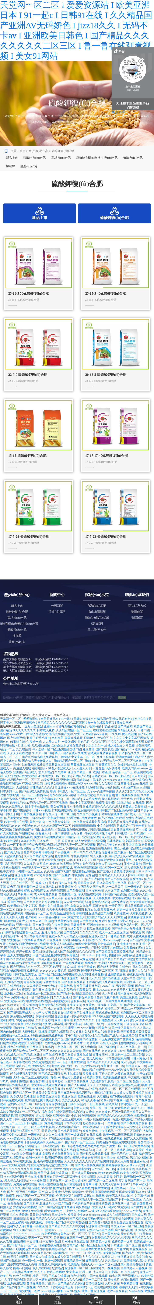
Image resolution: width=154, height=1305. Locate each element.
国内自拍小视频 (10, 1039)
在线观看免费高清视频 (72, 837)
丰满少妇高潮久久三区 (25, 1139)
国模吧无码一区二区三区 (97, 978)
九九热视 (142, 1177)
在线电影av (50, 894)
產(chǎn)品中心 (39, 151)
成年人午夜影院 (20, 997)
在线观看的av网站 (66, 1024)
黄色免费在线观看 (108, 1020)
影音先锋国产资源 (61, 742)
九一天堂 (141, 1112)
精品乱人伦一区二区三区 (59, 822)
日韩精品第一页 (73, 1268)
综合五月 (13, 894)
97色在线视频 (22, 1284)
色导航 (4, 997)
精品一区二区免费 (94, 1287)
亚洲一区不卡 (35, 1165)
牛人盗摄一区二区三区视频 (50, 757)
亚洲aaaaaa (92, 1074)
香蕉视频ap (39, 776)
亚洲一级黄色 (132, 871)
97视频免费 (146, 1043)
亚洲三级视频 (22, 1097)
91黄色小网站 (25, 1028)
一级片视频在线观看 (97, 1127)
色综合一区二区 (122, 780)
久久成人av (11, 1062)
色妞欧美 (57, 746)
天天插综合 (48, 1139)
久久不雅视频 (106, 765)
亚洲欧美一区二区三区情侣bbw (27, 803)
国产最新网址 (32, 1211)
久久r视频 (112, 933)
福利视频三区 (13, 871)
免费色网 (91, 883)
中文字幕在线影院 (57, 829)
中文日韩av (34, 1249)
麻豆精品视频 (124, 1238)
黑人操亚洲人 (133, 875)
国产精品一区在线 (69, 1001)
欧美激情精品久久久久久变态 (110, 1245)
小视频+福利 (94, 734)
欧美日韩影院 (78, 921)
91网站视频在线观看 (75, 1249)
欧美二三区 (66, 1207)
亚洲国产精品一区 (79, 780)
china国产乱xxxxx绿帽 (135, 795)
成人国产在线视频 (66, 959)
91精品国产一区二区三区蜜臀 (35, 1203)
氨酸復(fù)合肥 (126, 159)
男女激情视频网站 (122, 837)
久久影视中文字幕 (112, 1135)
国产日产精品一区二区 (22, 1253)
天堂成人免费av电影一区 (114, 971)
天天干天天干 (55, 917)
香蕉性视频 (14, 910)
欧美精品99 (17, 810)
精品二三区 (39, 1284)
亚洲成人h (99, 1215)
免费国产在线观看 (116, 887)
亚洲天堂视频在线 (19, 963)
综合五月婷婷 (19, 936)
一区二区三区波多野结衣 (48, 963)
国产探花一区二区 (103, 1177)
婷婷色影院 (57, 898)
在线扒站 (112, 1112)
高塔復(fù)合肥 (57, 159)
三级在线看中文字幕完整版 (47, 826)
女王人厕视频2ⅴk (61, 875)
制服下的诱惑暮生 (38, 746)
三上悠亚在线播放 (75, 1219)
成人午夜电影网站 (35, 944)
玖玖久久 (68, 849)
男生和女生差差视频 (98, 1257)
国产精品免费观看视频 (94, 1161)
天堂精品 (103, 1104)
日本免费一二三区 (48, 849)
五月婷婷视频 (131, 852)
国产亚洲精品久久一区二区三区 (31, 974)
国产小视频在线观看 (111, 826)
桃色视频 (69, 913)
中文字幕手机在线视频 (118, 1226)
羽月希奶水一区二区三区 (54, 784)
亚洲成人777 (26, 1116)
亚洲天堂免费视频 (50, 868)
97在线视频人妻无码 (23, 1081)
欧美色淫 (72, 963)
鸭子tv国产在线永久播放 (71, 761)
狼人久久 (94, 986)
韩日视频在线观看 (127, 803)
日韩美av (82, 788)
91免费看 (123, 1215)
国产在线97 (49, 1062)
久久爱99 (138, 1158)
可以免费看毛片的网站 (107, 955)
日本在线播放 (113, 1032)
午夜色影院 (137, 940)
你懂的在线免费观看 (51, 1253)
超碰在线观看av (93, 1131)
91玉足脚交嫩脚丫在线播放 (116, 1047)
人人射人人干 (82, 776)
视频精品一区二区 (37, 921)
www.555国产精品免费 (38, 955)
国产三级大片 (13, 955)
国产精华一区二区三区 (80, 1150)
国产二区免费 (62, 883)
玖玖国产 (140, 841)
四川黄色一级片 (100, 1249)
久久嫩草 (60, 780)
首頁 (22, 151)
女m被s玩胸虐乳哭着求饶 (67, 753)
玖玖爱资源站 (86, 891)
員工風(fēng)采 (96, 637)
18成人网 (115, 1284)
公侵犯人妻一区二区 (35, 875)
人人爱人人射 (51, 749)
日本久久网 (139, 974)
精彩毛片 (6, 1242)
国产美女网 (70, 940)
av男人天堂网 (109, 1051)
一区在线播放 (25, 1158)
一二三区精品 (31, 1119)
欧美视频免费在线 (115, 1085)
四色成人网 (139, 1222)
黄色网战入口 (85, 1158)
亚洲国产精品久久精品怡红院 (115, 967)
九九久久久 (89, 1264)
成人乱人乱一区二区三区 (117, 845)
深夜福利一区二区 (132, 933)
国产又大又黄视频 (136, 1146)
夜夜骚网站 (108, 917)
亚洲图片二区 (13, 1001)
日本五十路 (11, 822)
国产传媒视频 (16, 746)
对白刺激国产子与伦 (26, 837)
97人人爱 (141, 837)
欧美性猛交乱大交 (16, 929)
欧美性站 (74, 1272)
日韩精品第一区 (57, 1188)
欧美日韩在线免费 (29, 1032)
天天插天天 (132, 1024)
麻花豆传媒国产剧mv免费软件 (19, 971)
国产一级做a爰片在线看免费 (83, 1142)
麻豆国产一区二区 (78, 1245)
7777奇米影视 (43, 883)
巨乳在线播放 (56, 1280)
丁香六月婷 (106, 1081)
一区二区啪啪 (60, 841)
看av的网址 (128, 1242)
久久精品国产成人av (107, 1043)
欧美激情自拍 (67, 894)
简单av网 (106, 1108)
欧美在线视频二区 (52, 1047)
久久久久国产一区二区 (56, 833)
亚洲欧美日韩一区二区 (50, 986)
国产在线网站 (92, 1058)
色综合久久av (31, 833)
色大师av (13, 1112)
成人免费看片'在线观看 (90, 849)
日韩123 (126, 1192)
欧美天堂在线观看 (50, 1192)
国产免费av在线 (98, 1230)
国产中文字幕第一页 (137, 1013)
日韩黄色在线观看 (12, 1108)
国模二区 (75, 757)
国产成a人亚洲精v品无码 (54, 1200)
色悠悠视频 (60, 1177)
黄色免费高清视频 (86, 875)
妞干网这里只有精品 (40, 1055)
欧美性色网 (121, 921)
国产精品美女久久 (109, 852)
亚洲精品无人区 (23, 986)
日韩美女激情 (76, 1070)
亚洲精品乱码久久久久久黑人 (102, 814)
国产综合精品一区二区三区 (31, 1058)
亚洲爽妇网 (67, 788)
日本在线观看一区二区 (56, 1154)
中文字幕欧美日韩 (124, 906)
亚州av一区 (58, 1070)
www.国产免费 (131, 1219)
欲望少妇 (41, 891)
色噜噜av (147, 1253)
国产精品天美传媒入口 (37, 768)
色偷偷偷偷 (14, 1211)
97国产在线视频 (97, 1284)
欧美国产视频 (54, 1165)
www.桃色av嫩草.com (52, 925)
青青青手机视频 (55, 1112)
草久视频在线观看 (90, 902)
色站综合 (29, 1104)
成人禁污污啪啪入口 (76, 910)
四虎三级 (74, 978)
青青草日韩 (90, 1192)
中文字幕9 (121, 1264)
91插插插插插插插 (84, 833)
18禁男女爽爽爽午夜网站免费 (63, 791)
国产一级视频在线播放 (22, 1200)
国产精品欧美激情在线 (87, 1005)
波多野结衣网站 (123, 879)
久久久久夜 (109, 1058)
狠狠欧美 (113, 1039)
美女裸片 (114, 1287)
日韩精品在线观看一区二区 (22, 940)
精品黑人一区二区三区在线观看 (119, 1097)
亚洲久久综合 (125, 1177)
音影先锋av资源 (45, 1158)
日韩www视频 (41, 818)
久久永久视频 (54, 1142)
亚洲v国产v (72, 1077)
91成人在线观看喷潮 (116, 1222)
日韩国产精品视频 (115, 902)
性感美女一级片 (76, 986)
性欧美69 (140, 1123)
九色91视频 (111, 1005)
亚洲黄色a (13, 948)
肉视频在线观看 (51, 971)
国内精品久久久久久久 (113, 883)
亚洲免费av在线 (14, 1009)
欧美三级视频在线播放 (52, 1180)
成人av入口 (100, 1280)
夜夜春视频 (90, 1081)
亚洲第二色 (129, 1043)
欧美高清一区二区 (112, 1074)
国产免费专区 (120, 910)
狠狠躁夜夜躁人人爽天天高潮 (125, 1173)
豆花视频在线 (138, 1257)
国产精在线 (142, 994)
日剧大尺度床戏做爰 (13, 1051)
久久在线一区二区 (22, 891)
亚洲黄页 (103, 1253)
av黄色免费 (87, 967)
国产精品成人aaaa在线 (27, 1066)
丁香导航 (71, 1043)
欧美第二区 (112, 1016)
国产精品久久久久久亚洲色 (115, 1123)
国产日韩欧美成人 (19, 1020)
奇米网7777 (7, 967)
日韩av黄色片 (139, 1066)
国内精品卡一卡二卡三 (68, 1261)
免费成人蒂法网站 (62, 952)
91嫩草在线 (141, 1154)
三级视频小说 (91, 1001)
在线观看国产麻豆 (68, 1135)
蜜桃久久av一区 (136, 1074)
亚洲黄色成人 (28, 807)
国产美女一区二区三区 (118, 1154)
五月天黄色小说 (51, 940)
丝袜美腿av (143, 963)
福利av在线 (23, 1074)
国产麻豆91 (120, 1257)
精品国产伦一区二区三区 (23, 788)
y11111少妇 (23, 753)
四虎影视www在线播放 (70, 795)
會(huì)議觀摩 (97, 619)
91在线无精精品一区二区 (30, 1016)
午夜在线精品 (9, 952)
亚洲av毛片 (141, 1169)
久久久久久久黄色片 (53, 978)
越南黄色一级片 (31, 894)
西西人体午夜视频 (41, 929)
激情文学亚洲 (144, 967)
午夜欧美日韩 (130, 1291)
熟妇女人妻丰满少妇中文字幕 (61, 1032)
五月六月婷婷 (72, 814)
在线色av (125, 974)
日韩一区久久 (75, 887)
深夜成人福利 (25, 967)
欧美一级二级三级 (101, 1116)
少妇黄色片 (85, 1043)
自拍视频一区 (68, 902)
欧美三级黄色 (87, 974)
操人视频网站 (111, 807)
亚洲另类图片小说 (65, 1123)
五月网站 (121, 978)
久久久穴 (122, 799)
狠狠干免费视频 (32, 1219)
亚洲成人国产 (97, 944)
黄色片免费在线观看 (51, 1013)
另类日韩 (59, 1245)
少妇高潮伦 (143, 753)
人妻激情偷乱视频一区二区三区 (111, 1089)
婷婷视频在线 (138, 1264)
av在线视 (91, 1097)
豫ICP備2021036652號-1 (99, 705)
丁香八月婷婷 (28, 1013)
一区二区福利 (72, 807)
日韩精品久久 (107, 772)
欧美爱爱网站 (50, 1242)
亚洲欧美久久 (96, 933)
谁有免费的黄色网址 (71, 734)
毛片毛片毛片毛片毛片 (87, 1154)
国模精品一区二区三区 (15, 1043)
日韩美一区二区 (54, 1230)
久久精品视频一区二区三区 (74, 738)
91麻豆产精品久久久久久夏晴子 (47, 1226)
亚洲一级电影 (53, 1268)
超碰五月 (37, 1131)
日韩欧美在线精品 (25, 1036)
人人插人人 (144, 1036)
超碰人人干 (138, 1116)
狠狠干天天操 (142, 1089)
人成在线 (22, 795)
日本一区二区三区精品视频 (113, 1158)
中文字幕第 (106, 1139)
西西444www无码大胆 (30, 917)
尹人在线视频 (28, 868)
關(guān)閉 (118, 111)
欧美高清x (58, 1097)
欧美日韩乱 (94, 1085)
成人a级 (71, 974)
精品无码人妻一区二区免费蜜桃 (75, 852)
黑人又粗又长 (99, 864)
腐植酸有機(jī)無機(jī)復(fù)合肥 (92, 159)
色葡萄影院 (84, 997)
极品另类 (110, 734)
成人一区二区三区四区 (114, 940)
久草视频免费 (139, 921)
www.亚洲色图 (13, 1184)
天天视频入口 (131, 1284)
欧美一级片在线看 (16, 829)
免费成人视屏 (66, 1158)
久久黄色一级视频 (94, 1013)
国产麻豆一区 (41, 933)
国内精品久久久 (10, 833)
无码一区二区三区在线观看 (31, 1085)
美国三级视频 (129, 1005)
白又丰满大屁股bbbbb (83, 1180)
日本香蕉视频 (134, 913)
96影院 (111, 1215)
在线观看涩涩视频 (105, 738)
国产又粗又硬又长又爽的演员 (43, 910)
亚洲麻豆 (123, 1165)
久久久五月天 (62, 1005)
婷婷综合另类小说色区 (15, 1093)
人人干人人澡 (142, 929)
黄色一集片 (36, 829)
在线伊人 (145, 829)
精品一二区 (7, 757)
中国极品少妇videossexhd (106, 788)
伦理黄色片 (102, 1036)
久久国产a (131, 1280)
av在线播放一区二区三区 (40, 1001)
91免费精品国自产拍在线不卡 (44, 1077)
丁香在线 (94, 1242)
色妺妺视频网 (41, 1161)
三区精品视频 (22, 856)
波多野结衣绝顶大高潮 (22, 1272)
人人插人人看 (122, 1100)
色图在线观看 (130, 1287)
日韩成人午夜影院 (36, 742)
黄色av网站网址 (42, 959)
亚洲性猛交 (124, 952)
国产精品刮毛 (31, 1196)
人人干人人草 (41, 1020)
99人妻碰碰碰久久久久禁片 (81, 868)
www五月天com (41, 1261)
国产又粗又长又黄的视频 (85, 1226)
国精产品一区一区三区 (81, 1253)
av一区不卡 (14, 852)
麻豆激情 (88, 757)
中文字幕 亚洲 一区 (78, 1280)
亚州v (17, 772)
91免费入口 (106, 1264)
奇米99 (54, 871)
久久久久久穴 (88, 940)
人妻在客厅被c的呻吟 (106, 776)
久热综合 (43, 871)
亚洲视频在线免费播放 (82, 826)
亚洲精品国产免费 (100, 921)
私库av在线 (92, 917)
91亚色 (121, 925)
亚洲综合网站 (23, 883)
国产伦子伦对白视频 (124, 1161)
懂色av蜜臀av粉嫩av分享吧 (81, 1165)
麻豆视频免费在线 (22, 1024)
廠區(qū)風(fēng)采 (97, 625)
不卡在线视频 (33, 1184)
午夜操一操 (34, 749)
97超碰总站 (26, 841)
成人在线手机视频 (43, 1135)
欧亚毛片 (59, 974)
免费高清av (144, 1150)
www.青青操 (105, 1184)
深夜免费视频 (41, 1070)
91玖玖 (4, 1089)
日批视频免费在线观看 (34, 952)
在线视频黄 (14, 994)
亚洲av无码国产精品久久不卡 (131, 1119)
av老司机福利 (77, 1188)
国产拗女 (136, 1215)
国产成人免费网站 (63, 997)
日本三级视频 (106, 1055)
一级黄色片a (36, 1142)
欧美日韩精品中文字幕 (22, 913)
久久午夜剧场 (19, 1222)
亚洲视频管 (35, 1051)
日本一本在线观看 (83, 1146)
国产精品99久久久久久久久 (18, 738)
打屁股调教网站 (62, 818)
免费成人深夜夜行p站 (52, 1272)
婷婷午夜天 (23, 959)
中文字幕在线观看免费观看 (49, 1093)
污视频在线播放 (98, 837)
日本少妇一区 (9, 799)
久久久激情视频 (108, 791)
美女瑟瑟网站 (16, 906)
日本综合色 (59, 1222)
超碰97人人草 (16, 1234)
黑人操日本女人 (79, 1039)
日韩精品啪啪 (103, 1100)
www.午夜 (90, 791)
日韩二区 (143, 738)
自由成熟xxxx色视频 (134, 1276)
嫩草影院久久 (94, 1268)
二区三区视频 (96, 1112)
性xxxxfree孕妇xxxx (115, 948)
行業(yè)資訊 (57, 619)
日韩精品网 (78, 933)
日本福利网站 (94, 898)
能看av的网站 (22, 1276)
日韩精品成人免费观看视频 (105, 990)
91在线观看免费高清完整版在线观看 (45, 772)
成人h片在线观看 (133, 864)
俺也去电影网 (67, 891)
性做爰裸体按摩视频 (77, 1215)
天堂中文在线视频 (76, 1089)
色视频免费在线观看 (69, 1203)
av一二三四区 (114, 894)
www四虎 (6, 1016)
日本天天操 (131, 1032)
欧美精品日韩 (44, 1116)
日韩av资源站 (90, 1135)
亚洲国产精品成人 (25, 780)
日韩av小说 (91, 768)
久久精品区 (98, 749)
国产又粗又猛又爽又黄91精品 (115, 959)
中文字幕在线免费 (34, 948)
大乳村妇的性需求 (53, 1196)
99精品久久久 (127, 738)
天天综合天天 (114, 1268)
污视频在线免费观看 (120, 749)
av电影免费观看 (73, 971)
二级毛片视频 (143, 1127)
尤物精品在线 (41, 1074)
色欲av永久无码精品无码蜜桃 (68, 944)
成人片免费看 (123, 1169)
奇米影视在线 (22, 1070)
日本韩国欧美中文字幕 (111, 891)
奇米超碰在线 (144, 833)
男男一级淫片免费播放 (131, 917)
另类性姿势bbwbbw (56, 1051)
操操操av (78, 1200)
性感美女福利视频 (66, 929)
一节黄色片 (112, 1131)
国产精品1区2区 (30, 1062)
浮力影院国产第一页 (132, 1188)
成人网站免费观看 (45, 902)
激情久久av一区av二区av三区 (100, 1272)
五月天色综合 (33, 734)
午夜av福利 (140, 1192)
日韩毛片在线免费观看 (122, 829)
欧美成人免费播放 (134, 814)
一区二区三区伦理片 (128, 1139)
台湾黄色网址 (125, 765)
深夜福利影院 (44, 1024)
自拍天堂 (6, 1215)
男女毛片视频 (139, 1165)
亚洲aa (53, 891)
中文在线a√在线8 (139, 1085)
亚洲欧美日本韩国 (97, 1234)
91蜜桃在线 (17, 749)
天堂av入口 (36, 936)
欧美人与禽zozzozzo (135, 776)
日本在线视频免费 (117, 1066)
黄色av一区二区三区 (73, 1242)
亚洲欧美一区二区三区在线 (82, 1276)
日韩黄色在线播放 (48, 1104)
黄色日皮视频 (41, 997)
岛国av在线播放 (94, 1203)
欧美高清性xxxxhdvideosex (85, 1222)
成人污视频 (127, 1070)
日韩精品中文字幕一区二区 (77, 765)
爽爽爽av (91, 971)
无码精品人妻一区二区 (70, 1066)
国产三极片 (104, 879)
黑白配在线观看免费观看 (127, 1230)
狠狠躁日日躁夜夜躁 (65, 1161)
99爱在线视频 (75, 1097)
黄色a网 (55, 1085)
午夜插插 (78, 883)
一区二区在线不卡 (40, 1005)
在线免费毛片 (76, 936)
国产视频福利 (22, 818)
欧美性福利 (11, 849)
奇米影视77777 (91, 948)
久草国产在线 (81, 784)
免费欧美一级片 (122, 1249)
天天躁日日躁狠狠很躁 (100, 1200)
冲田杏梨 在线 (75, 856)
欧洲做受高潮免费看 (99, 856)
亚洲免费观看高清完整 (45, 1173)
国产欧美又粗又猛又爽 (135, 1039)
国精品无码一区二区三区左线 (110, 784)
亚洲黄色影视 (117, 982)
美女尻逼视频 (112, 1261)
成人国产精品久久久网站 (68, 1291)
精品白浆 (78, 1119)
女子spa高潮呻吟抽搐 (101, 799)
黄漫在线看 (83, 1062)
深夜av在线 (100, 913)
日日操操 (19, 1226)
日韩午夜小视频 (55, 936)
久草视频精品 (29, 1047)
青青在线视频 (32, 990)
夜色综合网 (77, 1284)
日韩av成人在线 (23, 1127)
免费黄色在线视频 (25, 1192)
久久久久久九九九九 (26, 1242)
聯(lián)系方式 (137, 613)
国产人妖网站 (77, 1093)
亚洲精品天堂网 (32, 791)
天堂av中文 (128, 986)
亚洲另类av (118, 1196)
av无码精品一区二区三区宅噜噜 (121, 768)
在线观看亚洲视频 (84, 879)
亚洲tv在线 (125, 929)
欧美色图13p (67, 1062)
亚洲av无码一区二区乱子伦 (61, 1184)
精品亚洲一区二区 (111, 875)
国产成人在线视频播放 (89, 1173)
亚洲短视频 (26, 1123)
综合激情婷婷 (83, 818)
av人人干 (40, 1280)
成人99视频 (94, 1009)
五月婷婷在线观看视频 (48, 1169)
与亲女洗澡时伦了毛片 (99, 841)
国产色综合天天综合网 (38, 852)
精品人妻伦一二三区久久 (35, 887)
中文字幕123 (87, 1024)
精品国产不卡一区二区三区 (124, 1207)
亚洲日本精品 (72, 948)
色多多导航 (77, 1009)
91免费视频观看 (31, 822)
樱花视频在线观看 (122, 1104)
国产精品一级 (131, 1261)
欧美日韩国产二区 (105, 818)
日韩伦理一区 (124, 841)
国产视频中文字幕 (141, 948)
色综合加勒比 (38, 1089)
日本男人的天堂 (45, 967)
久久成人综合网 (109, 1192)
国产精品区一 (22, 1100)
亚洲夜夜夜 (74, 1013)
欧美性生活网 (59, 921)
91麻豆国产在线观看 (110, 1024)
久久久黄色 (103, 1119)
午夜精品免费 (86, 803)
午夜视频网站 (80, 864)
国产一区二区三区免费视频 (56, 982)
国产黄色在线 (110, 1242)
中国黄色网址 (66, 994)
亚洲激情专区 (40, 898)
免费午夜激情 (108, 929)
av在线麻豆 (54, 948)
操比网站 (41, 1257)
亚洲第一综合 (130, 898)
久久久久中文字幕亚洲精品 (131, 746)
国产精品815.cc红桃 (128, 757)
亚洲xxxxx (50, 734)
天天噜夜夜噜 (102, 906)
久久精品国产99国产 (57, 879)
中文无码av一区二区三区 (127, 1234)
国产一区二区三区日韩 (15, 1131)
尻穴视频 (6, 837)
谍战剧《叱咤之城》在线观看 (125, 810)
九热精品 (57, 1276)
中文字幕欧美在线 (50, 807)
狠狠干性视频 (19, 1089)
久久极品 (29, 871)
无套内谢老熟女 (79, 1177)
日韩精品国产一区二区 (68, 768)
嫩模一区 (67, 1173)
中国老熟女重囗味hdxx (131, 1200)
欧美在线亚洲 (87, 1104)
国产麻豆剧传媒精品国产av (75, 1100)
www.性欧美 (37, 1188)
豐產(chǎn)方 (26, 172)
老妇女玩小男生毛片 (79, 1196)
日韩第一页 (115, 1013)
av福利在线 (112, 795)
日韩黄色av (126, 1112)
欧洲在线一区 (41, 1097)
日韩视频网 (99, 1062)
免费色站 (128, 963)
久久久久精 (86, 959)
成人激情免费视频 (132, 1272)
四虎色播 (102, 1150)
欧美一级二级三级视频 (118, 1142)
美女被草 (56, 814)
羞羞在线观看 (74, 746)
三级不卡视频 (76, 1112)
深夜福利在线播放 (25, 1215)
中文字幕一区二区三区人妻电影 (75, 1055)
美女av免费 (121, 856)
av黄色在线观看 (125, 1081)
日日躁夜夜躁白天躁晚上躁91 (44, 1150)
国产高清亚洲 (111, 986)
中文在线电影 (106, 833)
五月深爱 (77, 841)
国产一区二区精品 (32, 1112)
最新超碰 (19, 1249)
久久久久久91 (72, 1287)
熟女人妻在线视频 (135, 788)
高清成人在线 (22, 776)
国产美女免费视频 (16, 826)
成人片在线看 (41, 1276)
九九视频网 (23, 757)
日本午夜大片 (72, 1131)
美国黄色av (144, 1211)
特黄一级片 (83, 955)
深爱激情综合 (51, 990)
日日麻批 (102, 963)
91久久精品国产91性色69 (40, 994)
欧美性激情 (101, 1196)
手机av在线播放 (59, 1284)
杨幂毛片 (77, 1051)
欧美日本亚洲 (102, 780)
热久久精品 (45, 780)
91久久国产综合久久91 (28, 1238)
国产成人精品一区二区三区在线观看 (59, 1127)
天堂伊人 (16, 1104)
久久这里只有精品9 (123, 997)
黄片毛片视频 (53, 1131)
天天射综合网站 (39, 1222)
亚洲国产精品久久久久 (101, 925)
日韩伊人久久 (137, 978)
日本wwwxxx (101, 997)
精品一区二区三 (10, 765)
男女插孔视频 (125, 994)
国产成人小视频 (107, 974)
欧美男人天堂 (73, 1016)
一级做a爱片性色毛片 (76, 749)
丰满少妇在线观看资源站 (104, 1219)
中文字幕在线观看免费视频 (88, 829)
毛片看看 (31, 925)
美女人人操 (80, 1116)
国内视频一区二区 (123, 1211)
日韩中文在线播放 (50, 913)
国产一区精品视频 (50, 1215)
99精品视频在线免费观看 (47, 1043)
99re (7, 1005)
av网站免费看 (60, 1009)
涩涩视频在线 (91, 845)
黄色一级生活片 (37, 1234)
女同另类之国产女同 (91, 894)
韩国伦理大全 (135, 849)
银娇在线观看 (43, 1177)
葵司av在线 (98, 1039)
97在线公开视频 (59, 1146)
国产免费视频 (75, 898)
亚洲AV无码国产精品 (56, 1211)
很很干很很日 (138, 883)
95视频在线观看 (17, 1264)
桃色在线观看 (16, 1055)
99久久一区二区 (42, 761)
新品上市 (11, 159)
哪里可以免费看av (73, 1085)
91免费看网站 (95, 795)
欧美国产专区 (142, 734)
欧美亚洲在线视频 (38, 1009)
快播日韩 (115, 963)
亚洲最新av (48, 837)
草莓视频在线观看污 (84, 772)
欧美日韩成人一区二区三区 (68, 799)
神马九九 (115, 864)
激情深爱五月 (76, 925)
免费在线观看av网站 (62, 803)
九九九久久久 (71, 1108)
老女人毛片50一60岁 (108, 871)
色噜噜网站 (143, 1047)
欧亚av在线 (69, 1104)
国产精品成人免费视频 (34, 799)
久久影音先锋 (44, 1028)
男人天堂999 (43, 1123)
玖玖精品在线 (143, 1238)
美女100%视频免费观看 (49, 845)
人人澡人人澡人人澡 (77, 1169)
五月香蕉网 (91, 1051)
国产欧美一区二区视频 (103, 1188)
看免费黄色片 (53, 1219)
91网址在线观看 (70, 1081)
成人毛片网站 (91, 807)
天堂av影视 (112, 1291)
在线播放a (136, 887)
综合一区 (59, 887)
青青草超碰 (56, 1089)
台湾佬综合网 (94, 1291)
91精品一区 (73, 845)
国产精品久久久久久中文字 (66, 1234)
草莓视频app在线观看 (134, 791)
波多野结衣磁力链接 (100, 1238)
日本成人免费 (46, 738)
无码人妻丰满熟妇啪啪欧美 (44, 1287)
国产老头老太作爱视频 (126, 936)
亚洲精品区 (32, 1154)
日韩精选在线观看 (93, 1077)
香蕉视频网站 (136, 982)
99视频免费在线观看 (122, 1150)
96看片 (118, 1184)
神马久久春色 (90, 1108)
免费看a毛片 (19, 1005)
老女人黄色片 (95, 1066)
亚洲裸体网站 (63, 1116)
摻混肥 (9, 172)
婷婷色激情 (90, 1139)
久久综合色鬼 (105, 803)
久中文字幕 (112, 898)
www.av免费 (114, 1077)
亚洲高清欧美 (16, 1291)
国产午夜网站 (94, 887)
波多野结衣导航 (70, 871)
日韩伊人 (90, 746)
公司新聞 (57, 613)
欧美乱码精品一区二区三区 (66, 1257)
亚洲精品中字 (125, 833)
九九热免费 (28, 849)
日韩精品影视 (115, 849)
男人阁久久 (139, 784)
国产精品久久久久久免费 (103, 1070)
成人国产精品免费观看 (38, 864)
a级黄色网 (6, 883)
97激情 (89, 1119)
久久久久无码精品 (99, 1093)
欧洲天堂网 (82, 982)
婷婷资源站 (98, 982)
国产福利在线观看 (73, 990)
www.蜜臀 (87, 1036)
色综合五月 (104, 746)
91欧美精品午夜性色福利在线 (91, 1211)
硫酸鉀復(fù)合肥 (63, 151)
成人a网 (48, 1066)
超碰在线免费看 (67, 967)
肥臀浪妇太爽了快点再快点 (43, 1108)
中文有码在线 (51, 1249)
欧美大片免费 (129, 1180)
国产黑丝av (7, 1257)
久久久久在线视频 (19, 761)
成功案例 (97, 631)
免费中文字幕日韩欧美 (38, 860)
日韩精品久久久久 (41, 795)
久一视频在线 (110, 1276)
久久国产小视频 (87, 822)
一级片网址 (116, 913)
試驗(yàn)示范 (97, 613)
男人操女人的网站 (16, 1188)
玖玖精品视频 (41, 753)
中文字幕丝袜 (140, 1203)
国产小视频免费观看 (134, 1131)
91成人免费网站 (64, 955)
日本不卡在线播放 (37, 814)
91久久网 (115, 742)
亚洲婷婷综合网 (128, 818)
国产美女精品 (13, 860)
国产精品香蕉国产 (69, 1139)
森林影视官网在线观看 (53, 1039)
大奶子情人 (29, 1039)
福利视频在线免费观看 (56, 1119)
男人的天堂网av (37, 1146)
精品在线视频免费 (99, 936)
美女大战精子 (106, 952)
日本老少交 (108, 1165)
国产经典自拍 (35, 906)
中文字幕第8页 (9, 1047)
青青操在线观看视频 (78, 906)
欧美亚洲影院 (74, 917)
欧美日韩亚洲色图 (88, 994)
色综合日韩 (7, 933)
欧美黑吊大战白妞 (118, 1203)
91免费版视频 (87, 1123)
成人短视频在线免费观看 (20, 784)
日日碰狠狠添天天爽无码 (112, 1028)
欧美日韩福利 (63, 1028)
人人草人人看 (54, 906)
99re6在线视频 (22, 1169)
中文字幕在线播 (76, 1230)
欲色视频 (88, 871)
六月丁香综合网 (14, 1287)
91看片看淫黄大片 (60, 776)
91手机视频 (62, 860)
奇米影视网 (125, 1001)
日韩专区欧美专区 (25, 982)
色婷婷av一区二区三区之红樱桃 (65, 1238)
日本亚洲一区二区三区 (125, 1253)
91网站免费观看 (85, 952)
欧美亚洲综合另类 (112, 868)
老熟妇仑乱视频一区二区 (67, 1074)
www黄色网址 (16, 1146)
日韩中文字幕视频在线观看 (87, 810)
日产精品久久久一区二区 (135, 761)
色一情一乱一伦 (32, 1268)
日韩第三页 (116, 1280)
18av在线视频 (127, 1058)
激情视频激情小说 (38, 1291)
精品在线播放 (34, 1230)
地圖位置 (137, 619)
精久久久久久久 (84, 1028)
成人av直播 (55, 1016)
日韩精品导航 (116, 944)
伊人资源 (10, 1032)
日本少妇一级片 (92, 1032)
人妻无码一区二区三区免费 (126, 1062)
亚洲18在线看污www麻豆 (90, 742)
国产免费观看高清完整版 (81, 1047)
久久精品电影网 (102, 1169)
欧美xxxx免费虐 (108, 1180)
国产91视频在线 (84, 1020)
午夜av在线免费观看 (109, 1146)
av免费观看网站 (93, 1016)
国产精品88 (125, 734)
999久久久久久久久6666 (65, 1058)
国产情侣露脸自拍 (123, 1036)
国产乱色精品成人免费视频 (40, 765)
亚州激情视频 (72, 1192)
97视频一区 (120, 1108)
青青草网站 (122, 1116)
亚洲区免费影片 (18, 1173)
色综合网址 (62, 864)
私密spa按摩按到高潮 (126, 1093)
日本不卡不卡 (144, 879)
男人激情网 (13, 1219)
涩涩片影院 (87, 1184)
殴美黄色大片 (25, 1257)
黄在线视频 (129, 742)
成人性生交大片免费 (121, 753)
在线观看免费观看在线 (103, 761)
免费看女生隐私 (62, 1020)
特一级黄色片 (134, 894)
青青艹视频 (142, 1104)
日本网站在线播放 (111, 822)
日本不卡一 (87, 963)
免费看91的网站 (133, 955)
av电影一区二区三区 (29, 879)
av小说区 (131, 1135)
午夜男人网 (25, 902)
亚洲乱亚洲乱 (93, 1261)
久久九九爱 (84, 913)
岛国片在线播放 (122, 1127)
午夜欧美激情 (60, 933)
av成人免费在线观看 (68, 1264)
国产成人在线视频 (41, 1264)
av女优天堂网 (50, 788)
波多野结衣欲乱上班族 (133, 772)
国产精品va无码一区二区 (48, 856)
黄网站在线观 (100, 910)
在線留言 (137, 625)
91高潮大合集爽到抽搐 (117, 1009)
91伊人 (131, 1196)
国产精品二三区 (48, 1081)
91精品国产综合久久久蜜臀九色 (59, 1036)
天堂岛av (127, 1016)
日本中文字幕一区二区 (131, 1055)
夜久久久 (10, 902)
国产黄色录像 (88, 929)
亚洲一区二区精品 (12, 1154)
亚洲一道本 (23, 933)
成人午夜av (109, 1001)
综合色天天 (42, 841)
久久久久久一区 (96, 753)
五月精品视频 (13, 990)
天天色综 (127, 807)
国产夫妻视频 (105, 757)
